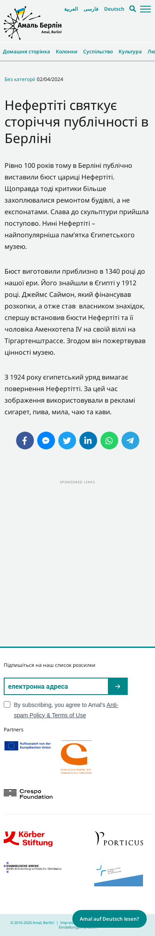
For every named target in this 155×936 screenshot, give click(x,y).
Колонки (66, 51)
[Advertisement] (77, 562)
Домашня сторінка (26, 51)
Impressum (70, 922)
